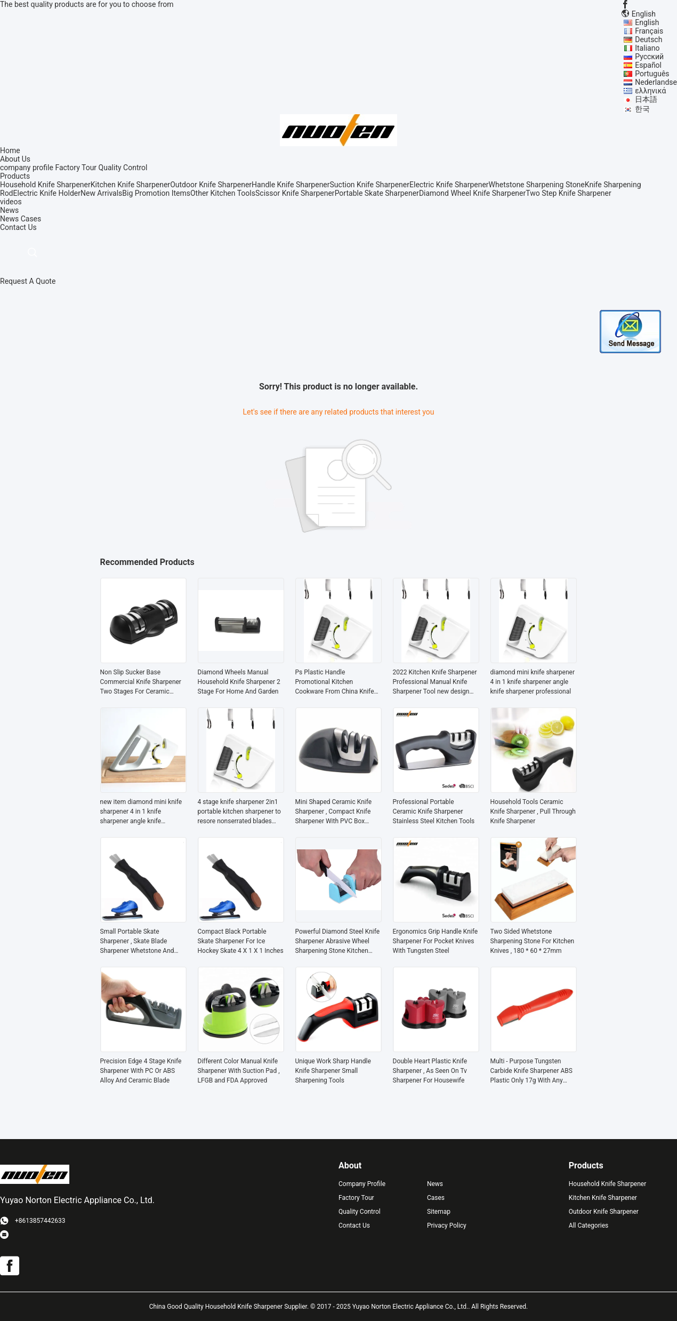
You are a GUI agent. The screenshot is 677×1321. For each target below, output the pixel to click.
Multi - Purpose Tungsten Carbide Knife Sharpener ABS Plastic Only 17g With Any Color (531, 1071)
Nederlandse (656, 82)
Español (648, 65)
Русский (649, 56)
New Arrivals (101, 193)
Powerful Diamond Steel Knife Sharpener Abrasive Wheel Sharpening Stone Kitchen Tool (337, 942)
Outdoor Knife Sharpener (211, 184)
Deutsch (648, 39)
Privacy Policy (446, 1225)
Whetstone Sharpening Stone (537, 184)
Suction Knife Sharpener (369, 184)
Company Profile (361, 1184)
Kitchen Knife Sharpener (130, 184)
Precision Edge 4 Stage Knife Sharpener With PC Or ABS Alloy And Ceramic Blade (141, 1070)
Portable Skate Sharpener (377, 193)
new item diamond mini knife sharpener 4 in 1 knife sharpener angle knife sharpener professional (141, 812)
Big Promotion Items (156, 193)
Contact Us (354, 1225)
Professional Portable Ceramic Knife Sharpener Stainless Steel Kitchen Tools (434, 811)
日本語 (646, 99)
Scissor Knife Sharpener (295, 193)
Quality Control (123, 167)
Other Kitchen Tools (222, 193)
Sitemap (438, 1211)
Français (649, 31)
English (647, 22)
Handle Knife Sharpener (290, 184)
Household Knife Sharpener (45, 184)
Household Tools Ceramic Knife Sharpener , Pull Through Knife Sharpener (533, 811)
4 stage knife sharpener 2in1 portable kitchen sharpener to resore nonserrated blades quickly (239, 812)
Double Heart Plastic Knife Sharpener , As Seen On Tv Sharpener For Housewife (430, 1070)
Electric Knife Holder (46, 193)
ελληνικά (650, 90)
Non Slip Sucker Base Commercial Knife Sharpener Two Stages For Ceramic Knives (140, 682)
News (9, 218)
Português (652, 73)
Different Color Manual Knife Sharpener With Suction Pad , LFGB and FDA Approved (239, 1070)
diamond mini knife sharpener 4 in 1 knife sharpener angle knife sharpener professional (532, 682)
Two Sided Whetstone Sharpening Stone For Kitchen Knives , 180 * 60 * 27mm (532, 941)
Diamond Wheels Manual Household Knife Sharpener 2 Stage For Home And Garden (239, 682)
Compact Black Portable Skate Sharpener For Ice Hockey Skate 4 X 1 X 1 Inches (241, 941)
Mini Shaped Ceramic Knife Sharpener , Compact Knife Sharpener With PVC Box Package (333, 812)
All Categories (588, 1225)
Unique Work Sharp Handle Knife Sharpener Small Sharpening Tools (333, 1070)
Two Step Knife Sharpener (568, 193)
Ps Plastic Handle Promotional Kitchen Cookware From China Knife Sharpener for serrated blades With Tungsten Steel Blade (337, 682)
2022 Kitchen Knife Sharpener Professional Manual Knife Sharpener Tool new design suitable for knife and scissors (435, 682)
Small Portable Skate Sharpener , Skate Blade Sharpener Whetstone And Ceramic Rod (137, 942)
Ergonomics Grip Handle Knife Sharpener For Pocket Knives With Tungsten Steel (435, 941)
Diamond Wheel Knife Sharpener (472, 193)
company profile (26, 167)
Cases (31, 218)
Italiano (647, 48)
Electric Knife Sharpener (449, 184)
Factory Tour (75, 167)
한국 (642, 109)
